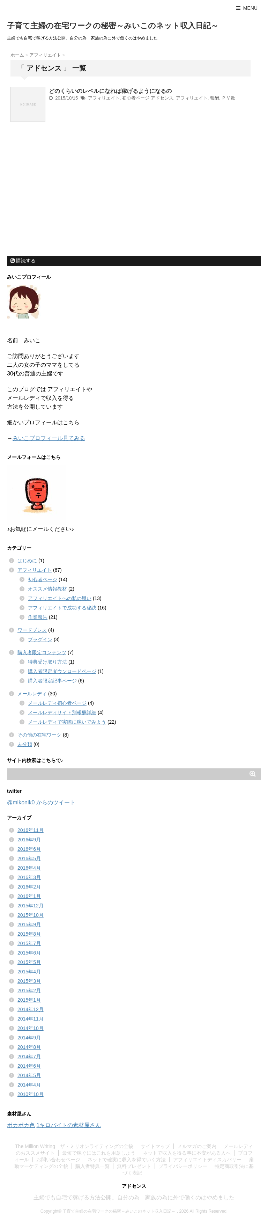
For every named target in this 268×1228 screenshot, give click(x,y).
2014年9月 (29, 1037)
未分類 (24, 744)
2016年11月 (30, 830)
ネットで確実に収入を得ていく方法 (127, 1159)
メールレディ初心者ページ (57, 703)
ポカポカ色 (21, 1125)
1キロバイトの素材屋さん (68, 1125)
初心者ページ (135, 98)
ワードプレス (32, 630)
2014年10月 (30, 1028)
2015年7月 (29, 943)
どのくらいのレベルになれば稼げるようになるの (110, 91)
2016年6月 (29, 849)
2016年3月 (29, 877)
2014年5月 (29, 1075)
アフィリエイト (104, 98)
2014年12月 (30, 1009)
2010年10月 (30, 1094)
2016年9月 (29, 839)
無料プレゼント (134, 1166)
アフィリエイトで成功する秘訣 (62, 608)
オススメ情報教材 (47, 589)
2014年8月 (29, 1047)
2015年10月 (30, 915)
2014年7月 (29, 1056)
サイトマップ (155, 1146)
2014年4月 (29, 1085)
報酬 (214, 98)
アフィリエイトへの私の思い (59, 598)
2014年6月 (29, 1066)
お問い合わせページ (58, 1159)
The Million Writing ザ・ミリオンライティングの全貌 (74, 1146)
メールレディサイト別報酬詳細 (62, 712)
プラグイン (40, 639)
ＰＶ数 (228, 98)
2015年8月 (29, 934)
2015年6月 (29, 953)
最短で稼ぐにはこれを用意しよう (98, 1153)
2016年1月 (29, 896)
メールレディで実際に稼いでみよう (67, 722)
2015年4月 (29, 971)
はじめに (27, 560)
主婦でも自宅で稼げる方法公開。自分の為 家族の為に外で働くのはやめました (134, 1197)
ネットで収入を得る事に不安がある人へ (187, 1153)
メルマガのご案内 (196, 1146)
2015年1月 (29, 1000)
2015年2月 (29, 990)
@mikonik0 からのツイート (41, 802)
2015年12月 (30, 905)
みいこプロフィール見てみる (49, 438)
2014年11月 (30, 1019)
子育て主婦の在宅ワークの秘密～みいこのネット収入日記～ (112, 25)
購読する (23, 260)
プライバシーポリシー (182, 1166)
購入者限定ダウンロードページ (62, 671)
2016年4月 (29, 868)
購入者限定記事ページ (52, 681)
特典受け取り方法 (47, 662)
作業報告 (37, 617)
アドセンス (162, 98)
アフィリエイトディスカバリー (207, 1159)
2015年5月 (29, 962)
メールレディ (32, 693)
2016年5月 (29, 858)
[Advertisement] (59, 207)
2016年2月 (29, 887)
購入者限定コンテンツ (41, 652)
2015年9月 (29, 924)
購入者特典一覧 (92, 1166)
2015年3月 (29, 981)
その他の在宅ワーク (39, 735)
